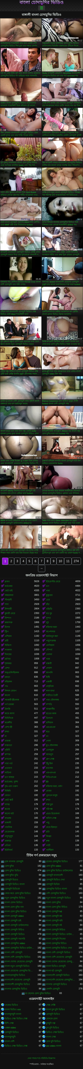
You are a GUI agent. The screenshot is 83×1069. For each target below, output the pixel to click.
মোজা (48, 790)
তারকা (7, 740)
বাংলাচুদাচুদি (10, 1036)
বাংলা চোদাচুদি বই (54, 925)
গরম (48, 659)
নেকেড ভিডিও (11, 1005)
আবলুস (49, 754)
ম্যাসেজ (49, 768)
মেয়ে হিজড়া (51, 827)
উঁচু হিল (49, 763)
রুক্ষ (48, 840)
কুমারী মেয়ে (10, 613)
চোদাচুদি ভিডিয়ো (12, 888)
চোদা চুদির (9, 866)
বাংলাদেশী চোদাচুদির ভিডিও (17, 984)
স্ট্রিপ (7, 631)
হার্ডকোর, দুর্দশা (11, 781)
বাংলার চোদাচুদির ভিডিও (16, 988)
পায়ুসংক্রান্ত (51, 640)
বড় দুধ (49, 613)
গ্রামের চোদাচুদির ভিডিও (57, 861)
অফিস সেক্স (51, 818)
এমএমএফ (50, 727)
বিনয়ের (8, 654)
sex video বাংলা (53, 1046)
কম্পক (7, 754)
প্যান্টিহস (50, 850)
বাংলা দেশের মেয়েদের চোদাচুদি (19, 961)
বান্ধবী (49, 663)
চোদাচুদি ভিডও (11, 879)
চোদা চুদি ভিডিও (53, 1041)
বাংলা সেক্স (51, 1036)
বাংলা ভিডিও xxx (13, 1009)
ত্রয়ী (6, 640)
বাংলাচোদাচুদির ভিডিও (15, 975)
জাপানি (49, 672)
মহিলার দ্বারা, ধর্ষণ (54, 786)
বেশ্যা (7, 668)
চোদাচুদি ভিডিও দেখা (55, 879)
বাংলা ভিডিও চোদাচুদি (56, 966)
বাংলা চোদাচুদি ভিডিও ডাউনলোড (60, 934)
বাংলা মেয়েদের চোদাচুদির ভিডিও (19, 970)
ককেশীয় (8, 722)
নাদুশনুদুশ (9, 836)
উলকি (7, 709)
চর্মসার (8, 659)
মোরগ (7, 795)
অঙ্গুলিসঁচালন (12, 672)
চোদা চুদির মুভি (11, 875)
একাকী (49, 681)
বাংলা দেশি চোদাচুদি (13, 952)
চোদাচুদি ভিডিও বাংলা (15, 884)
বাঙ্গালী (8, 822)
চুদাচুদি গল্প (50, 1023)
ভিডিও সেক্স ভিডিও (55, 1032)
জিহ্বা (48, 836)
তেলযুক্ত (50, 749)
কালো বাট (9, 813)
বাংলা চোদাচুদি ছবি (54, 920)
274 (76, 561)
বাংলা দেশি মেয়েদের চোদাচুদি (59, 957)
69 (47, 781)
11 (68, 561)
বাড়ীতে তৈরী (52, 695)
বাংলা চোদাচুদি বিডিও (55, 929)
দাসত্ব (7, 804)
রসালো (8, 759)
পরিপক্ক (49, 809)
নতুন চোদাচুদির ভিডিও (15, 898)
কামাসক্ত (8, 622)
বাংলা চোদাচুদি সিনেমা (56, 938)
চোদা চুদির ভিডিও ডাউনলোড (59, 870)
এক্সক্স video (10, 1027)
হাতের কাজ (51, 713)
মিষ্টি (48, 677)
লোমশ (49, 668)
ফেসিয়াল (50, 645)
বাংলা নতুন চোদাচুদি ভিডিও (17, 966)
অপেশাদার (50, 631)
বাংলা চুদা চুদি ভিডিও (55, 1009)
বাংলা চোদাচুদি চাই (13, 920)
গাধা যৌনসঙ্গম (52, 699)
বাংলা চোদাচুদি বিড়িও (14, 929)
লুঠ (47, 622)
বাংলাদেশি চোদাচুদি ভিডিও (58, 975)
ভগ (47, 586)
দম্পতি (49, 704)
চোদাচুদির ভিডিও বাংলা (56, 888)
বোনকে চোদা (51, 1018)
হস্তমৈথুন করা (52, 636)
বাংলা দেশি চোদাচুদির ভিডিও (17, 957)
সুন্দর (48, 618)
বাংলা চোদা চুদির (53, 902)
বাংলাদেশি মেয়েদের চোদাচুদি (17, 979)
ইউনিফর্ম (8, 850)
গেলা (48, 740)
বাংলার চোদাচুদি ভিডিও (56, 984)
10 (60, 561)
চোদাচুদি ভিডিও (53, 1014)
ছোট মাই (8, 590)
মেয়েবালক (9, 831)
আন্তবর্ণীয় (50, 709)
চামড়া (7, 677)
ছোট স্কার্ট (9, 800)
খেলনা (49, 654)
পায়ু (47, 822)
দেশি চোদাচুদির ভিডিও (56, 893)
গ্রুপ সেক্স (50, 759)
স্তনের (7, 809)
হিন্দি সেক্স (9, 1023)
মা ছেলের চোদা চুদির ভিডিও (38, 993)
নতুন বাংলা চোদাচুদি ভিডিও (58, 898)
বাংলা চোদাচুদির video (15, 943)
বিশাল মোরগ (10, 690)
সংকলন (8, 649)
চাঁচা (47, 604)
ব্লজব (7, 581)
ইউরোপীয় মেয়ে (53, 581)
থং (47, 736)
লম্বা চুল (49, 804)
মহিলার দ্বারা (51, 627)
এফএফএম (51, 772)
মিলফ (7, 627)
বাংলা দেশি (9, 1041)
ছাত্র (48, 731)
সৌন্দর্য (49, 649)
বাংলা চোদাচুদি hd (54, 911)
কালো (7, 695)
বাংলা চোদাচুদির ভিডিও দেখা (59, 948)
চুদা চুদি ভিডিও (52, 1027)
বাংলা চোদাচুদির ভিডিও (41, 2)
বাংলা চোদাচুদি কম (54, 916)
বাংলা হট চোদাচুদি (54, 970)
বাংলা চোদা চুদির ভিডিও (15, 911)
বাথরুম (8, 818)
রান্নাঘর (8, 840)
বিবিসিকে (9, 718)
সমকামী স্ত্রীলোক (12, 699)
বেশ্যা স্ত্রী (8, 727)
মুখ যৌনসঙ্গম (52, 745)
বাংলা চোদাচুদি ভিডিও (15, 934)
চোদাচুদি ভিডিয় (53, 884)
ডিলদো (49, 718)
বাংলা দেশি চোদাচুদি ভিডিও (58, 952)
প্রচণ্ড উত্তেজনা (53, 813)
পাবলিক (8, 827)
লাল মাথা (50, 690)
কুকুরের (49, 595)
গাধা (48, 590)
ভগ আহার (9, 777)
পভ (6, 686)
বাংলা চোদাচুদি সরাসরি (15, 938)
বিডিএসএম (51, 777)
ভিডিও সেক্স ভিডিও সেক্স (16, 1018)
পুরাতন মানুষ (51, 795)
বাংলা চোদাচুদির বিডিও (56, 943)
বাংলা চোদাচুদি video (14, 916)
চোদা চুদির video (53, 866)
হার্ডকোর (8, 586)
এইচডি (49, 608)
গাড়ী (48, 845)
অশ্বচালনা (9, 595)
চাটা (48, 831)
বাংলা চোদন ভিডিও (13, 902)
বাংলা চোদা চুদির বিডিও (56, 907)
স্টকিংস (8, 645)
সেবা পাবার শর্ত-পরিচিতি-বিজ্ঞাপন (41, 1058)
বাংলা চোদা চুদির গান (14, 907)
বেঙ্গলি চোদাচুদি (53, 988)
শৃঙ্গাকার (8, 663)
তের (48, 599)
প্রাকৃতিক (50, 686)
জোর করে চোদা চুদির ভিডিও (18, 893)
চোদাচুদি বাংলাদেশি (54, 875)
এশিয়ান (8, 636)
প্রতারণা (8, 768)
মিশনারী (8, 608)
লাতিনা (8, 772)
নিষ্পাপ (8, 618)
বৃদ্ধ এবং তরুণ (11, 786)
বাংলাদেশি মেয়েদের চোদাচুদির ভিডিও (60, 979)
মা (6, 736)
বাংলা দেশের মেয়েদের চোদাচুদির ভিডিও (60, 961)
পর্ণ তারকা (9, 704)
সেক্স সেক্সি (50, 1005)
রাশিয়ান (49, 722)
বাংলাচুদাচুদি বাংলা (13, 1014)
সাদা (7, 604)
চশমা (7, 731)
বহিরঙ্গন (8, 681)
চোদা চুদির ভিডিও (13, 870)
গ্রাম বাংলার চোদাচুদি (14, 861)
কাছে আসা (9, 713)
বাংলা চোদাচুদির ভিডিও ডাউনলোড (19, 948)
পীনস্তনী (8, 599)
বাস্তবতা (8, 745)
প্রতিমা (8, 845)
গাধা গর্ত (8, 763)
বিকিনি (8, 790)
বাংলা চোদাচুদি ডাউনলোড (17, 925)
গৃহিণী (7, 749)
